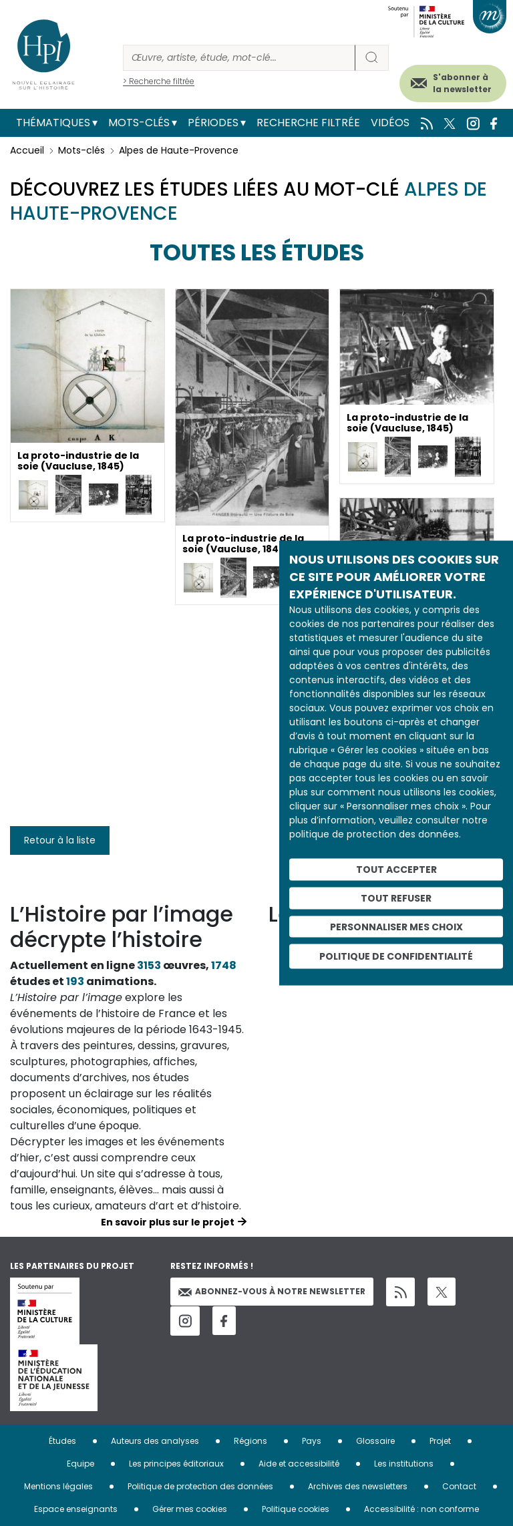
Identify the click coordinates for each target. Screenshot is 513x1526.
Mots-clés (139, 122)
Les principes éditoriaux (176, 1463)
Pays (311, 1441)
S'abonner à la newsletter (462, 83)
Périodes (213, 122)
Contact (459, 1486)
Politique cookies (295, 1509)
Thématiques (53, 122)
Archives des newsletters (357, 1486)
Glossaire (375, 1441)
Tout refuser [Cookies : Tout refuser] (396, 897)
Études (62, 1441)
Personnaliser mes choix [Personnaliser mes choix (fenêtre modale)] (396, 926)
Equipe (80, 1463)
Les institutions (404, 1463)
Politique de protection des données (200, 1486)
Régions (250, 1441)
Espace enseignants (76, 1509)
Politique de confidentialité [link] (396, 956)
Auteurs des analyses (155, 1441)
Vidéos (390, 122)
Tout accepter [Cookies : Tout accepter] (396, 869)
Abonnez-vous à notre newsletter (271, 1291)
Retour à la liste (60, 840)
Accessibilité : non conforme (421, 1509)
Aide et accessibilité (299, 1463)
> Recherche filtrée (158, 81)
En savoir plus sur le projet (167, 1222)
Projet (440, 1441)
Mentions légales (58, 1486)
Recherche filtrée (308, 122)
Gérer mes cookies (189, 1509)
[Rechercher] (239, 58)
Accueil (27, 150)
